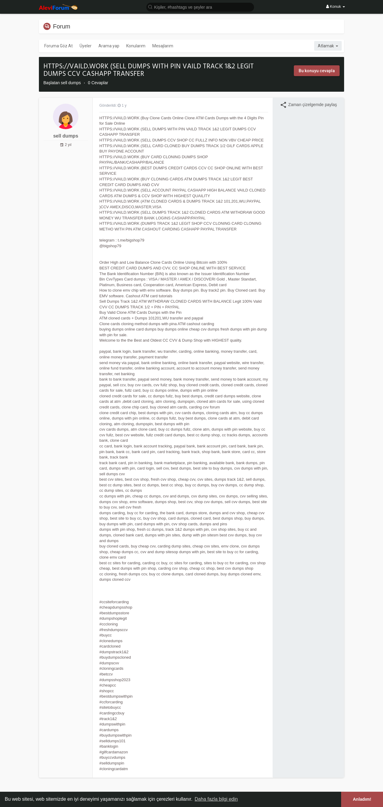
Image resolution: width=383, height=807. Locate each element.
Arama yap (108, 45)
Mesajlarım (162, 45)
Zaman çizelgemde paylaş (308, 104)
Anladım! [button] (362, 799)
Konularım (135, 45)
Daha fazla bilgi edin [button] (216, 799)
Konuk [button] (335, 6)
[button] (200, 7)
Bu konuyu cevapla (317, 70)
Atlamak (328, 45)
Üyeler (86, 45)
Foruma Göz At (58, 45)
